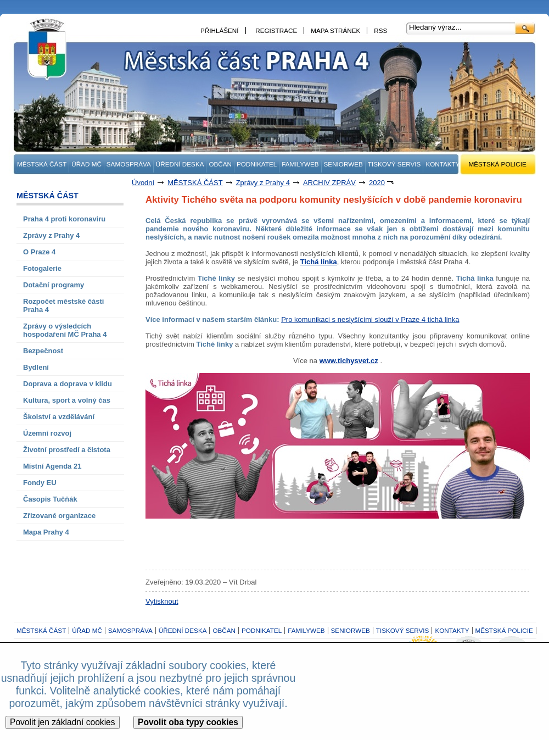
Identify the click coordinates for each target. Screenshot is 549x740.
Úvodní (143, 183)
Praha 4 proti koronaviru (64, 219)
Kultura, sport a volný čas (66, 400)
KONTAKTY (442, 164)
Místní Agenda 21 (52, 466)
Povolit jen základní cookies (62, 722)
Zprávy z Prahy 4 (263, 183)
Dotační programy (53, 285)
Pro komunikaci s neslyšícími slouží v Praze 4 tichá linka (370, 319)
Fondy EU (40, 483)
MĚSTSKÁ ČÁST (41, 164)
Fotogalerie (42, 268)
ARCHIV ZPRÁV (329, 183)
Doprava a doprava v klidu (67, 384)
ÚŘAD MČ (86, 164)
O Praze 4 (39, 252)
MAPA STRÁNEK (335, 30)
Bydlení (36, 367)
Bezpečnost (43, 351)
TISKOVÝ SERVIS (394, 164)
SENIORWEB (343, 164)
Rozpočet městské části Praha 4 (63, 305)
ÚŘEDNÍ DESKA (180, 164)
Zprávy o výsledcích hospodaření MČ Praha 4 (65, 330)
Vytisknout (161, 601)
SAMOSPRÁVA (129, 164)
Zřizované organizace (59, 515)
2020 (377, 183)
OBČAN (220, 164)
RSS (380, 30)
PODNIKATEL (257, 164)
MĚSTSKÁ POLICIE (497, 164)
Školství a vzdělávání (58, 417)
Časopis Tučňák (50, 499)
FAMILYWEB (300, 164)
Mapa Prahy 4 (46, 532)
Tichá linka (318, 262)
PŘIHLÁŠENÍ (219, 30)
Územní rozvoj (47, 433)
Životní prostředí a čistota (66, 450)
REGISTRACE (276, 30)
